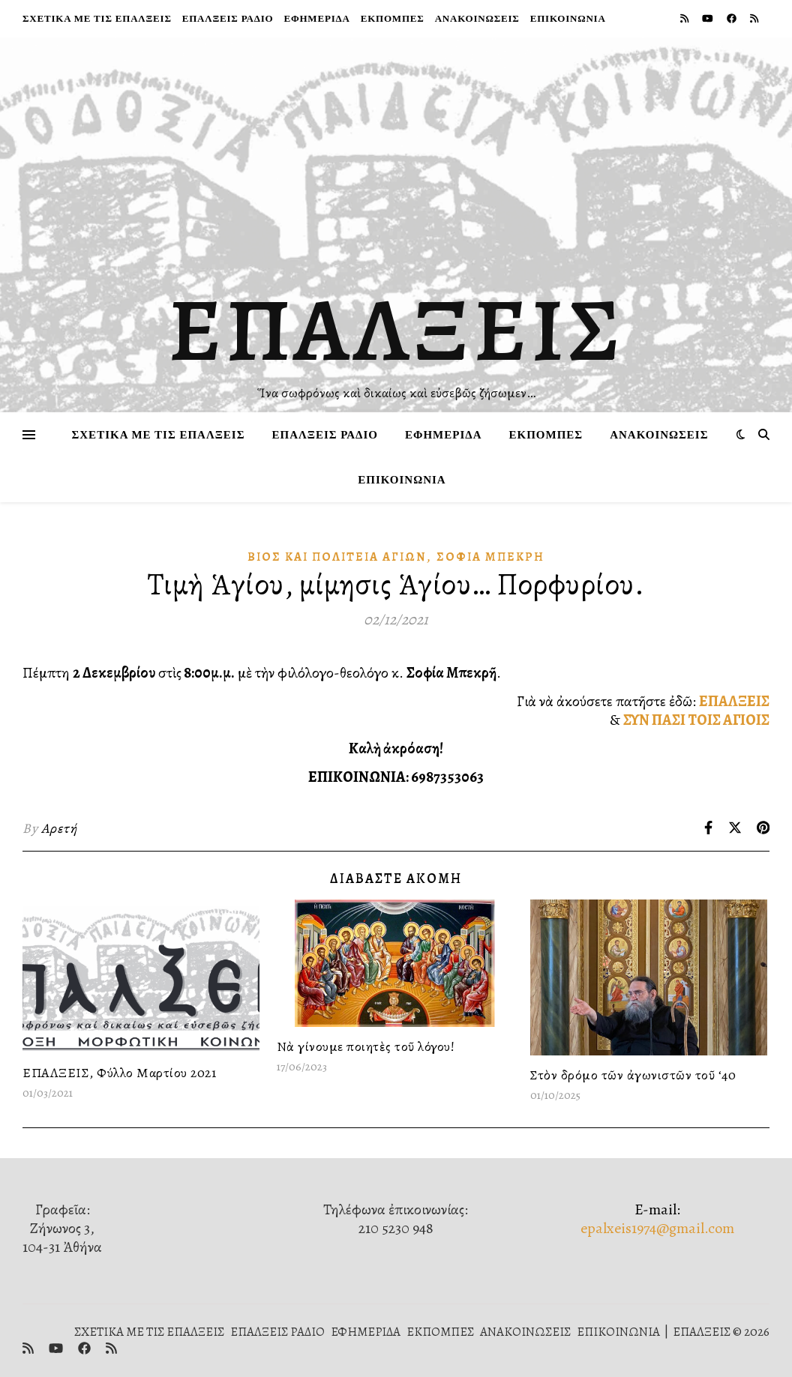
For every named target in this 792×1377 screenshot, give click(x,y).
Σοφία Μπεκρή (490, 557)
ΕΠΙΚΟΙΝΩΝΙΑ (568, 18)
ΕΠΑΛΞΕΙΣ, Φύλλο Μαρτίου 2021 (119, 1073)
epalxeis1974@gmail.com (657, 1228)
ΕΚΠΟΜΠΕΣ (392, 18)
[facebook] (733, 18)
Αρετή (59, 828)
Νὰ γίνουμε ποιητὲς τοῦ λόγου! (366, 1046)
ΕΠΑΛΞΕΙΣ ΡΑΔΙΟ (228, 18)
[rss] (685, 18)
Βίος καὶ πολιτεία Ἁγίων (337, 557)
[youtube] (709, 18)
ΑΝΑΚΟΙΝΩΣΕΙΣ (477, 18)
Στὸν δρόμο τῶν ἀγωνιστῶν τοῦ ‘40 (633, 1075)
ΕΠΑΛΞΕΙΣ (396, 330)
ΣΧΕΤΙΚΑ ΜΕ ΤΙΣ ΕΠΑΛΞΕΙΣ (97, 18)
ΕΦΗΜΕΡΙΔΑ (317, 18)
